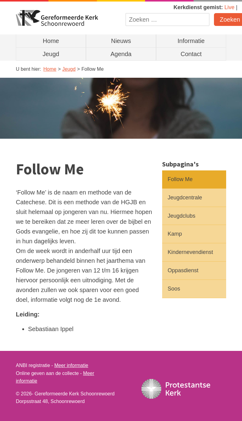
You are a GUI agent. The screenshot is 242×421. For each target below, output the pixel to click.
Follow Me (180, 179)
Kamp (175, 234)
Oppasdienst (183, 270)
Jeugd (51, 54)
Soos (174, 289)
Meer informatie (71, 365)
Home (51, 40)
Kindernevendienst (190, 252)
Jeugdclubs (181, 216)
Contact (191, 54)
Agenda (121, 54)
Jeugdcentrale (185, 197)
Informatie (191, 40)
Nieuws (121, 40)
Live (229, 7)
